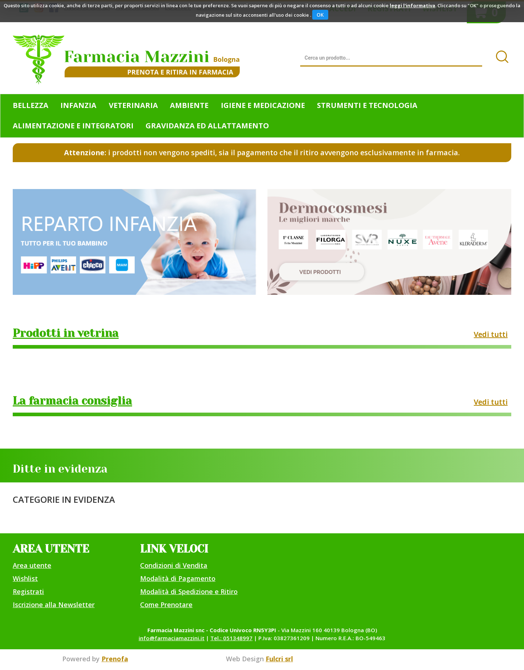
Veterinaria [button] (133, 105)
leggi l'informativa (412, 5)
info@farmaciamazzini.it (172, 638)
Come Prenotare (166, 604)
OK (320, 14)
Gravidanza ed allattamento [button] (207, 126)
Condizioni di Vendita (173, 565)
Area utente (32, 565)
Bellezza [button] (30, 105)
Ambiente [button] (189, 105)
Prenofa (115, 658)
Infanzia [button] (78, 105)
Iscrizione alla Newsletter (54, 604)
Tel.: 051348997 (231, 638)
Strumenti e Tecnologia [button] (367, 105)
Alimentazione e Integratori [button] (73, 126)
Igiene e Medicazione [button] (263, 105)
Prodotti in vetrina (66, 333)
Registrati (28, 591)
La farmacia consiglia (72, 401)
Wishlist (25, 578)
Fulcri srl (279, 658)
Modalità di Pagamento (177, 578)
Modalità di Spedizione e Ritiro (189, 591)
